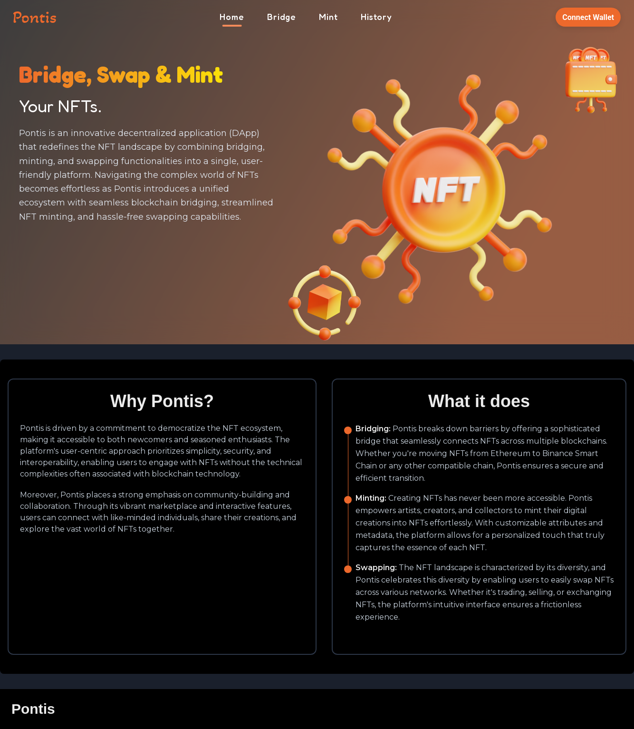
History (376, 16)
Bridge (281, 16)
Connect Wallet (588, 17)
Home (232, 16)
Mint (328, 16)
